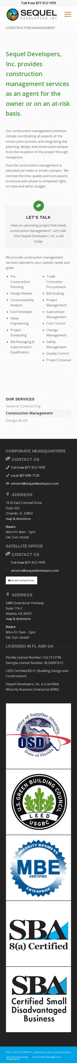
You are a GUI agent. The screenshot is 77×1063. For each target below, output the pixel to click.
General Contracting (23, 406)
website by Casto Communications (52, 1052)
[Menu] (65, 14)
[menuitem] (65, 14)
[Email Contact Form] (21, 580)
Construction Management (30, 28)
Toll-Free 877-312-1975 (28, 467)
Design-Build (16, 420)
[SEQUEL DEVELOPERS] (32, 14)
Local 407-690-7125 (25, 475)
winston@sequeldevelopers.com (35, 483)
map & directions (18, 518)
